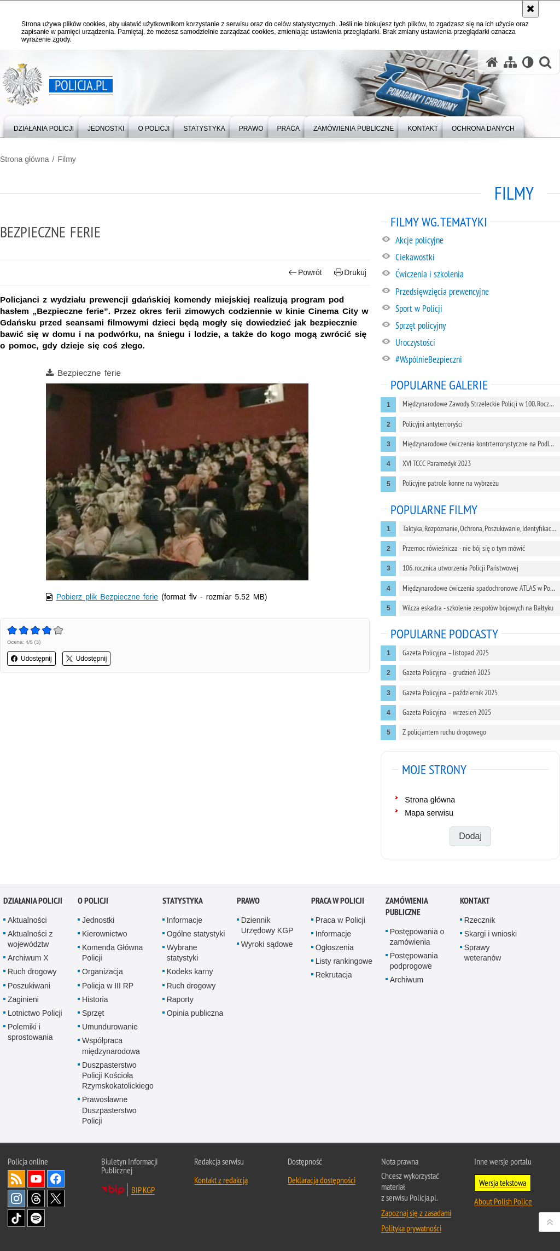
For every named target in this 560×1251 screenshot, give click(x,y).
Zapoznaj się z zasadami (416, 1212)
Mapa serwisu (429, 812)
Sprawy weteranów (482, 952)
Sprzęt (93, 1013)
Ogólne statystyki (196, 933)
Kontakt (475, 900)
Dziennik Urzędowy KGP (267, 925)
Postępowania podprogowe (414, 960)
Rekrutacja (334, 974)
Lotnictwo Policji (35, 1013)
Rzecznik (479, 920)
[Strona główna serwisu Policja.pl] (492, 62)
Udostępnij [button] (31, 658)
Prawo (248, 900)
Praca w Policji (337, 900)
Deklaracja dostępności (321, 1179)
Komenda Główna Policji (112, 952)
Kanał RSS (16, 1179)
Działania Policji (32, 900)
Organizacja (102, 971)
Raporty (180, 999)
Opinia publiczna (195, 1013)
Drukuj (350, 272)
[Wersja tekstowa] (528, 62)
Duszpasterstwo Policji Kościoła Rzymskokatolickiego (118, 1075)
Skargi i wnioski (490, 933)
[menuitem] (44, 126)
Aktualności (27, 920)
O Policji (93, 900)
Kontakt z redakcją (221, 1179)
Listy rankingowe (344, 961)
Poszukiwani (29, 985)
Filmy (66, 159)
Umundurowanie (110, 1026)
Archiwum (406, 979)
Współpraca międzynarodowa (111, 1045)
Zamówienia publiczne (407, 906)
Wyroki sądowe (267, 944)
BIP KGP (143, 1189)
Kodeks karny (190, 971)
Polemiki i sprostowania (30, 1031)
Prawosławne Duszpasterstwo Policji (109, 1110)
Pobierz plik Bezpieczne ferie (107, 596)
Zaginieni (23, 999)
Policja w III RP (107, 985)
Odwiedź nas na (36, 1179)
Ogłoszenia (335, 947)
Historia (95, 999)
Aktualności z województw (30, 939)
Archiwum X (28, 957)
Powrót (305, 272)
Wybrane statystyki (183, 952)
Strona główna (24, 159)
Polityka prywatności (411, 1228)
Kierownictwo (104, 933)
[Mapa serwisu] (510, 62)
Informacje (184, 920)
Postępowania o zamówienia (417, 936)
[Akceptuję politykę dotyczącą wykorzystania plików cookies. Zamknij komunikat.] (530, 9)
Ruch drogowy (32, 971)
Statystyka (182, 900)
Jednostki (98, 920)
